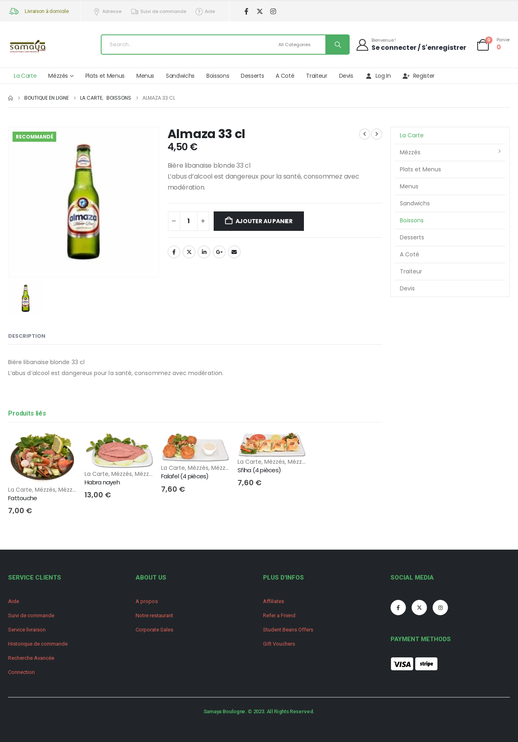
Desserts (252, 76)
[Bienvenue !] (410, 44)
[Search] (337, 44)
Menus (145, 76)
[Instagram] (273, 11)
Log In (378, 76)
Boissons (217, 76)
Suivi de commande (158, 11)
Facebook (174, 251)
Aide (205, 11)
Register (419, 76)
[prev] (364, 134)
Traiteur (316, 76)
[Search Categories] (301, 44)
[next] (376, 134)
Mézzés (58, 76)
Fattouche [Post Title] (22, 498)
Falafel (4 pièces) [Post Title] (185, 476)
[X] (260, 11)
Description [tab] (26, 336)
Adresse (107, 11)
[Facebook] (246, 11)
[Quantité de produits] (188, 221)
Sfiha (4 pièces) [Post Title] (259, 470)
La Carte (25, 76)
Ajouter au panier (264, 221)
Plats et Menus (105, 76)
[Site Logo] (28, 47)
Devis (346, 76)
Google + (219, 251)
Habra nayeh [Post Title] (102, 482)
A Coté (285, 76)
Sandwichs (180, 76)
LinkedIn (203, 251)
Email (234, 251)
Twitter (189, 251)
